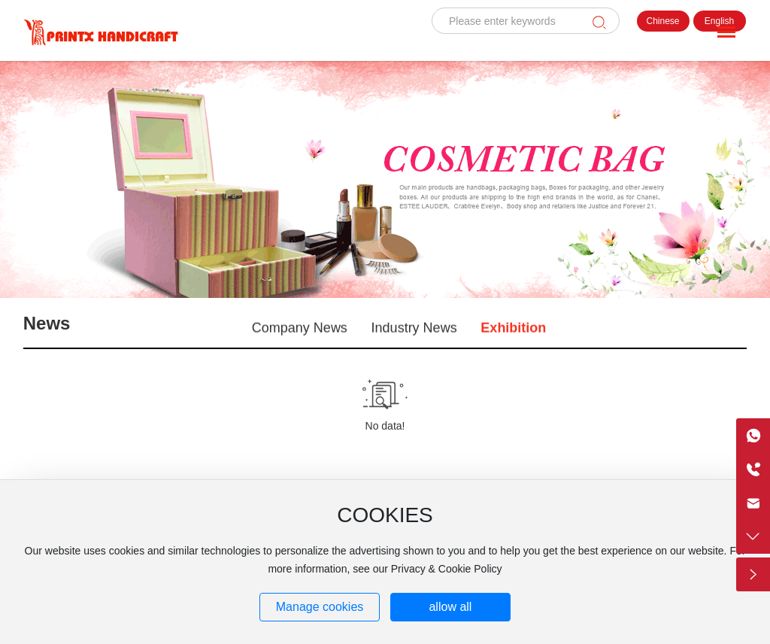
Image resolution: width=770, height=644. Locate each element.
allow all (450, 606)
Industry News (414, 330)
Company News (299, 330)
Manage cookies (320, 606)
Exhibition (513, 330)
